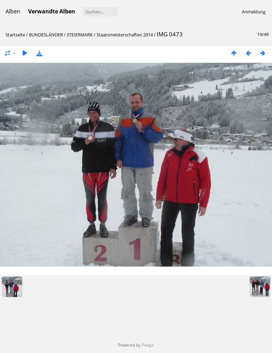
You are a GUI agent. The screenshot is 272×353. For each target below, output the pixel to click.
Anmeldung (253, 12)
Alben (12, 11)
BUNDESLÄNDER (46, 35)
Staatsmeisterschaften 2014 (125, 35)
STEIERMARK (80, 35)
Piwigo (147, 345)
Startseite (15, 35)
